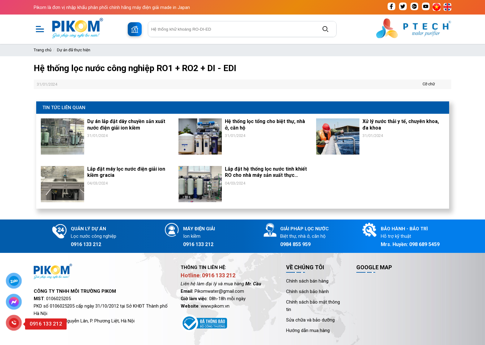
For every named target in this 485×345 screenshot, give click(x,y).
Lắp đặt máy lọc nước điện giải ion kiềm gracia (126, 172)
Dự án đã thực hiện (73, 50)
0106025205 (58, 298)
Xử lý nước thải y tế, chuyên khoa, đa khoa (401, 124)
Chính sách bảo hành (307, 291)
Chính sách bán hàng (307, 281)
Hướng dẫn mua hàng (308, 330)
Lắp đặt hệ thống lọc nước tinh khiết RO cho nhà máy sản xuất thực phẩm (266, 172)
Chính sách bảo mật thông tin (313, 305)
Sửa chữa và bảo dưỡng (310, 320)
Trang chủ (42, 50)
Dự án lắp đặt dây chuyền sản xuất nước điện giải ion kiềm (126, 124)
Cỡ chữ (429, 84)
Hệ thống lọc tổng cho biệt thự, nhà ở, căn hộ (265, 124)
